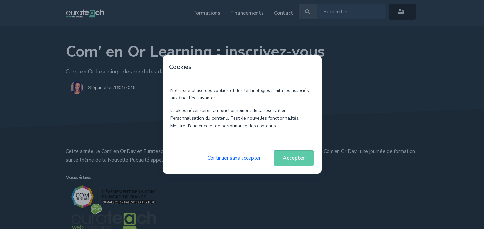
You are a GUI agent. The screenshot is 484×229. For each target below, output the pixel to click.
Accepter (294, 158)
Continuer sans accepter (234, 158)
